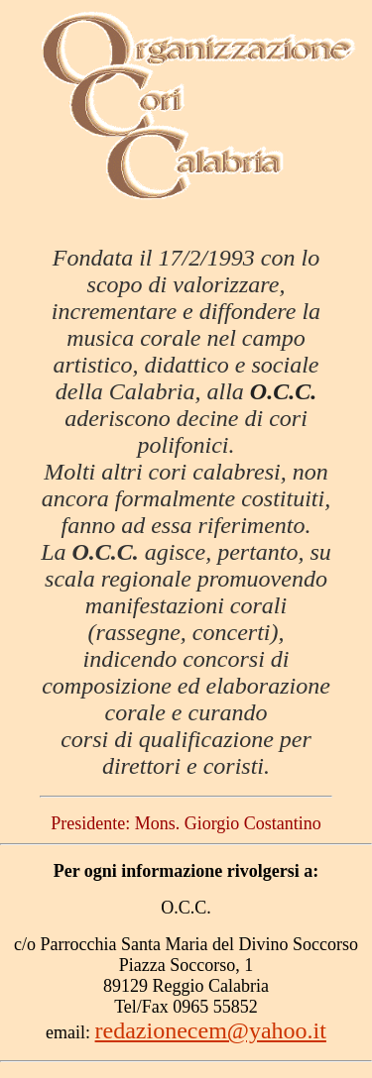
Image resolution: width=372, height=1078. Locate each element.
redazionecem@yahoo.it (210, 1030)
